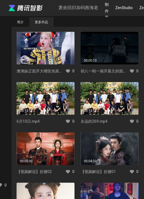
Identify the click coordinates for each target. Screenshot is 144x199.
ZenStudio (124, 8)
